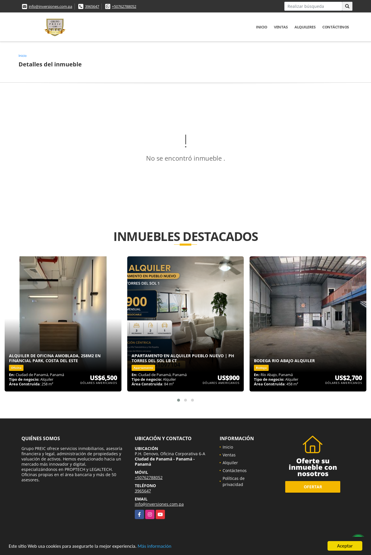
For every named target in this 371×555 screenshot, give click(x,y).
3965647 (92, 6)
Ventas (281, 27)
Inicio (261, 27)
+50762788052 (124, 6)
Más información (154, 547)
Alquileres (304, 27)
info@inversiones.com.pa (50, 6)
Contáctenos (335, 27)
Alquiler (230, 462)
